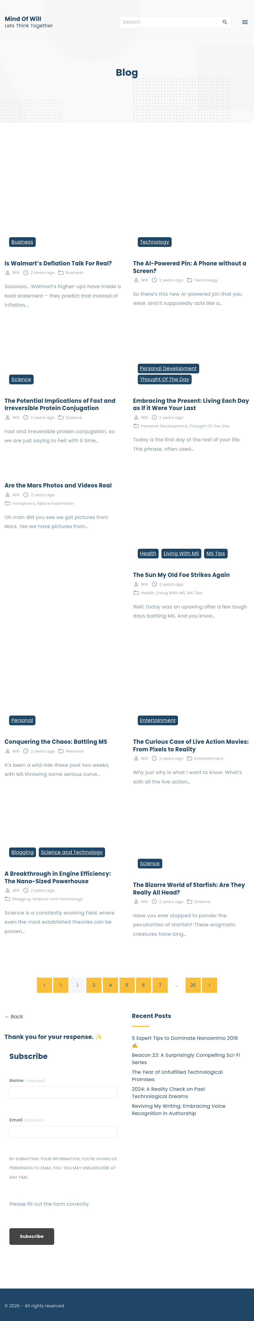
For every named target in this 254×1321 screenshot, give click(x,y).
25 (193, 985)
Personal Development (168, 368)
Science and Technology (72, 852)
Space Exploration (55, 503)
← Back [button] (14, 1016)
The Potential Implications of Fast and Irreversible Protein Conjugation (60, 404)
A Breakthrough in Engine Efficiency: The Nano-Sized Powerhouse (58, 877)
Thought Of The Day (165, 379)
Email (26, 1120)
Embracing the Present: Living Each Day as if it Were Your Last (191, 404)
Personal (22, 720)
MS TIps (215, 553)
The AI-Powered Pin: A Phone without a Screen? (189, 267)
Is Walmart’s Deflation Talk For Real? (58, 263)
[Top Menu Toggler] (245, 22)
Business (22, 241)
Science (21, 379)
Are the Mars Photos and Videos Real (58, 485)
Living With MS (181, 553)
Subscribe (32, 1236)
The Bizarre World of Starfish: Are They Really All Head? (189, 888)
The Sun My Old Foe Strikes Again (181, 575)
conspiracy (23, 503)
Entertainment (158, 720)
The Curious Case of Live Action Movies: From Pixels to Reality (191, 745)
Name (27, 1080)
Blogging (23, 852)
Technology (154, 241)
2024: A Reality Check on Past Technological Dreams (168, 1093)
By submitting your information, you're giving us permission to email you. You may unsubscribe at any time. (63, 1168)
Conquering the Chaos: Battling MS (56, 742)
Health (148, 553)
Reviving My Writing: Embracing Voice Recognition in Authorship (179, 1110)
